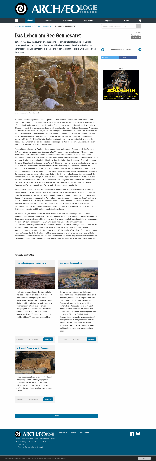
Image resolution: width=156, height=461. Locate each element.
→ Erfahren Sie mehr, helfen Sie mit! (29, 447)
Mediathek (88, 20)
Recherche (67, 20)
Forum (126, 20)
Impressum (63, 433)
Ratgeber (108, 20)
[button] (110, 57)
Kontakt (73, 433)
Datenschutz (84, 433)
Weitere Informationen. (59, 458)
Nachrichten (47, 26)
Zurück (56, 416)
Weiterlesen (48, 339)
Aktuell (30, 20)
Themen (48, 20)
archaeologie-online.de (23, 26)
